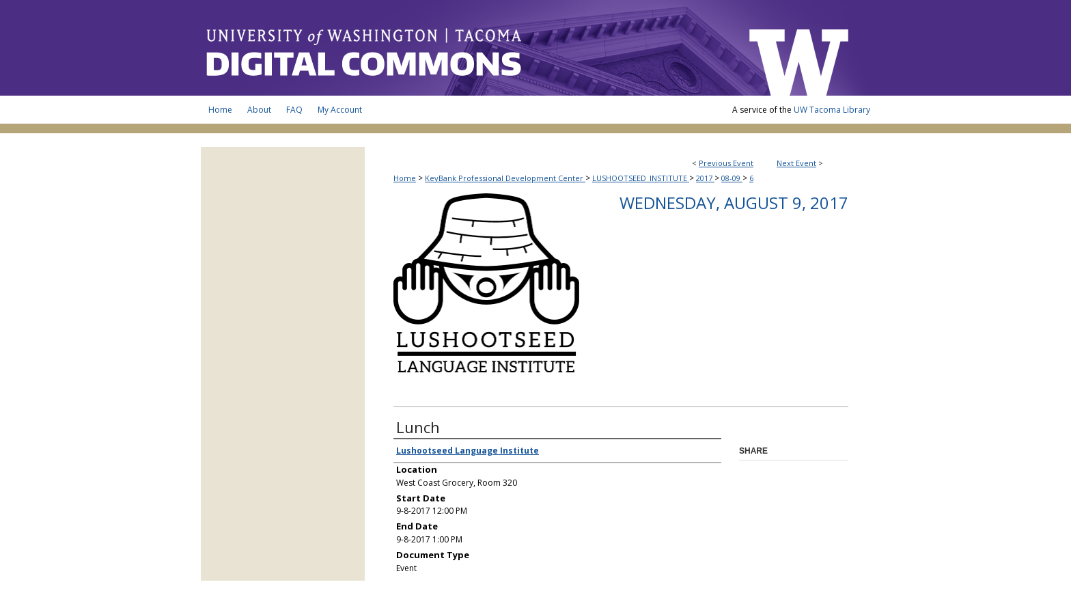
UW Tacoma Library (832, 109)
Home (404, 178)
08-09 (731, 178)
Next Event (796, 163)
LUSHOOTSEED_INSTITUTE (640, 178)
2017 (705, 178)
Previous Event (726, 163)
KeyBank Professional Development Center (505, 178)
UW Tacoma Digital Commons (467, 48)
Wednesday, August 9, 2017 (734, 202)
